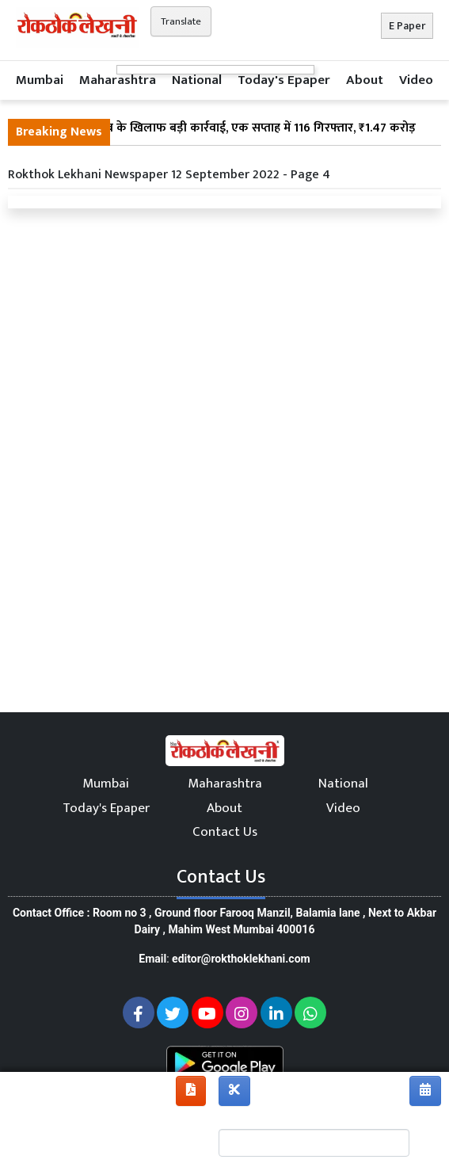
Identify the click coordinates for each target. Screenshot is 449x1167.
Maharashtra (117, 80)
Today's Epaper (284, 80)
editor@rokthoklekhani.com (241, 958)
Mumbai (39, 80)
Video (416, 80)
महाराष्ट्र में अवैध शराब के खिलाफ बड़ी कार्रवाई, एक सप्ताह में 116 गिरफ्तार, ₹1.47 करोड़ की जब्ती (216, 138)
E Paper (407, 26)
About (364, 80)
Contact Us (224, 832)
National (197, 80)
